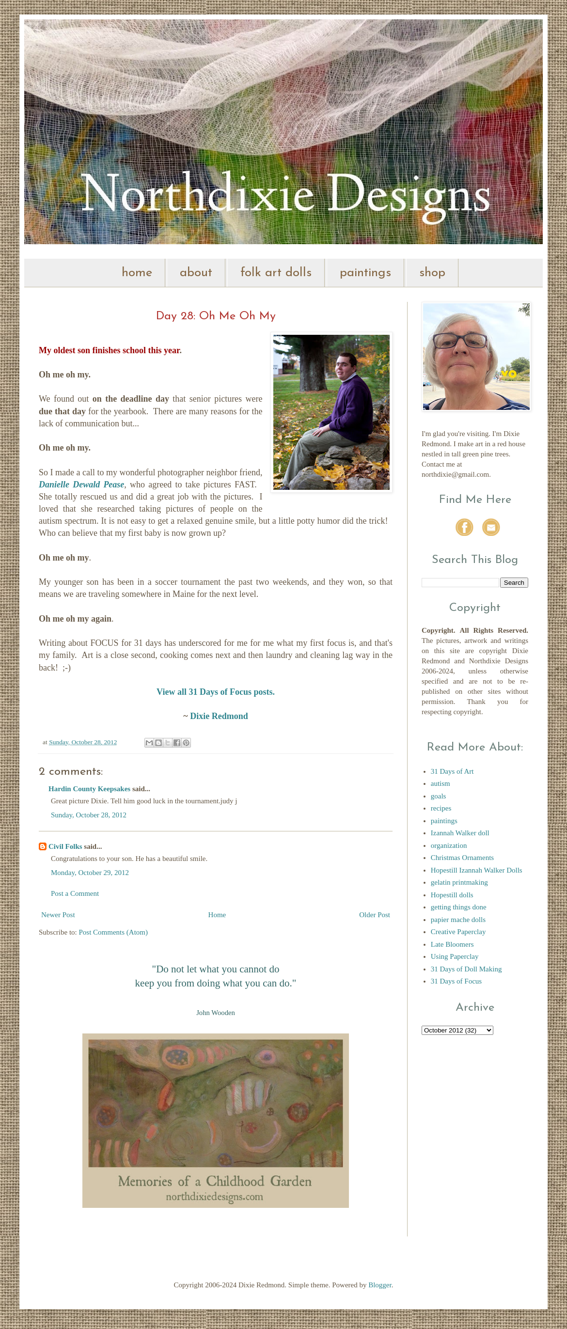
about (196, 273)
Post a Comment (75, 893)
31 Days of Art (452, 771)
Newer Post (58, 915)
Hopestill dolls (452, 895)
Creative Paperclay (458, 932)
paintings (365, 273)
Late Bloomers (452, 944)
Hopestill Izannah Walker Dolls (476, 870)
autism (440, 783)
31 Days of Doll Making (466, 969)
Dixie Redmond (219, 716)
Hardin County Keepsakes (89, 789)
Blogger (380, 1285)
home (137, 273)
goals (438, 796)
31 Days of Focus (456, 981)
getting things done (459, 907)
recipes (441, 808)
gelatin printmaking (459, 882)
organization (449, 845)
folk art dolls (276, 273)
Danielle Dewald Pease (81, 484)
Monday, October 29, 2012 (90, 872)
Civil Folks (65, 846)
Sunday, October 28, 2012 (88, 815)
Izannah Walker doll (460, 833)
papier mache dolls (458, 919)
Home (217, 915)
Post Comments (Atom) (113, 932)
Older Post (374, 915)
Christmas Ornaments (462, 857)
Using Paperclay (455, 956)
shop (432, 273)
